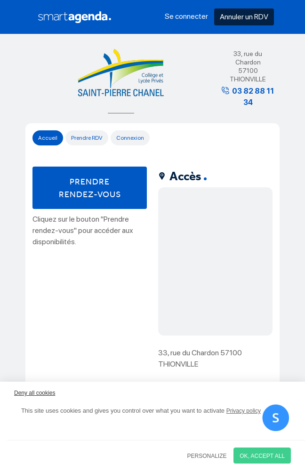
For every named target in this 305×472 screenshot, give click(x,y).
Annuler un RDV (244, 16)
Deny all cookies (34, 393)
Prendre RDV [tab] (87, 138)
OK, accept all (262, 456)
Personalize (207, 456)
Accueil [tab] (47, 138)
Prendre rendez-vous (90, 187)
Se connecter (186, 16)
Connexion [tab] (130, 138)
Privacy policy (243, 411)
